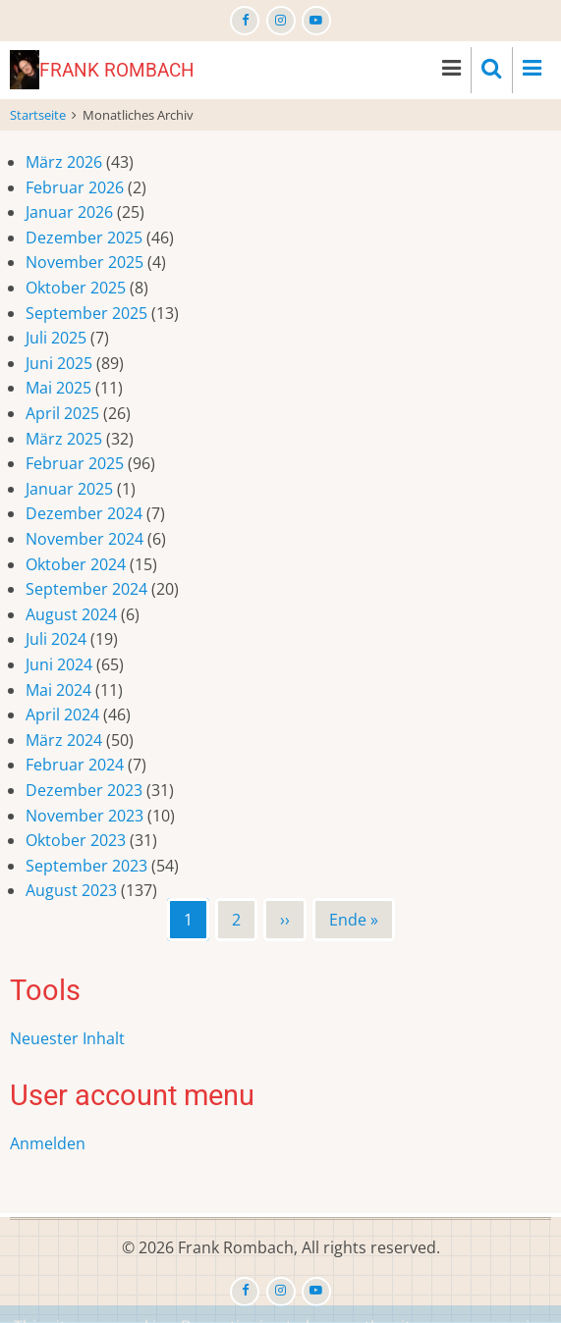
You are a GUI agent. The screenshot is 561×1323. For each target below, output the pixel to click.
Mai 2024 (58, 690)
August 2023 (71, 890)
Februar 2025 (75, 463)
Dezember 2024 (84, 513)
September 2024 (86, 589)
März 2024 (64, 740)
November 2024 (84, 539)
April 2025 (62, 413)
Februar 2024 (75, 764)
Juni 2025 (59, 363)
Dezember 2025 (84, 237)
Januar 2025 (69, 489)
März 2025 (64, 439)
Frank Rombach (117, 70)
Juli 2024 (56, 639)
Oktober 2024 (76, 564)
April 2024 (62, 714)
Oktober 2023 (76, 840)
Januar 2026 (69, 212)
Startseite (38, 115)
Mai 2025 (58, 387)
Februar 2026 (75, 187)
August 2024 (71, 614)
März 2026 (64, 162)
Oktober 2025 (76, 287)
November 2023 (84, 815)
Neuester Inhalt (67, 1038)
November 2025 (84, 262)
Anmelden (47, 1143)
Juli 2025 (56, 337)
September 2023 (86, 865)
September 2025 (86, 313)
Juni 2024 (59, 664)
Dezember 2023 (84, 790)
